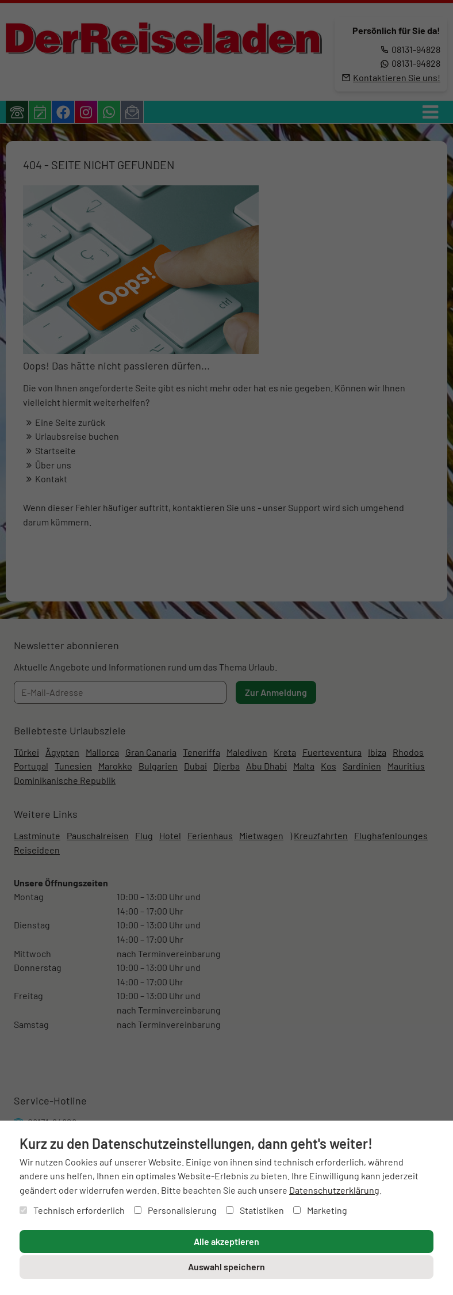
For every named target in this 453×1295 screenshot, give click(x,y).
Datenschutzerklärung (334, 1189)
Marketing (320, 1210)
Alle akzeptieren (226, 1241)
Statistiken (255, 1210)
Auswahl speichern (226, 1266)
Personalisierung (175, 1210)
